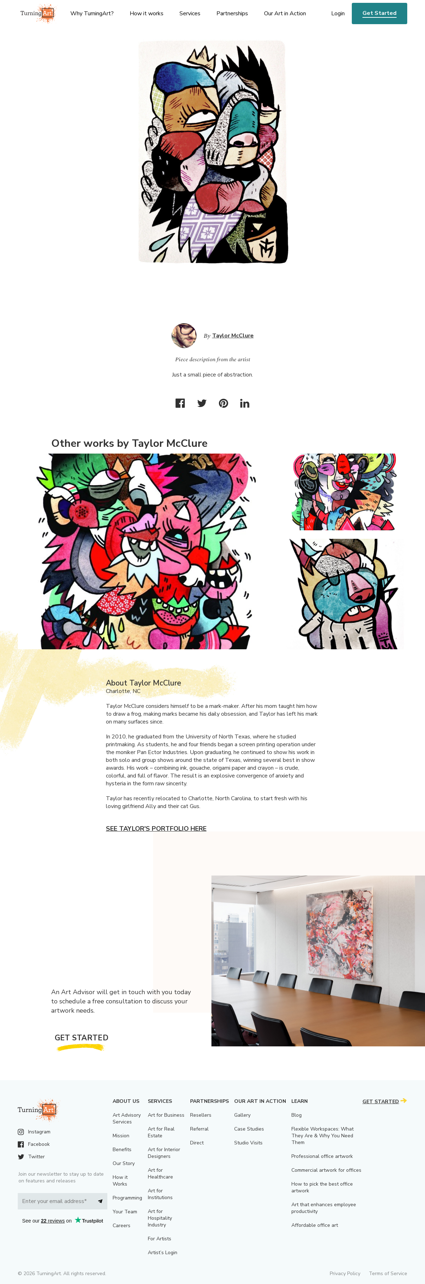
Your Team (125, 1211)
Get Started (379, 13)
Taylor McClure (233, 336)
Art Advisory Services (127, 1118)
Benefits (122, 1149)
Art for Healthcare (160, 1173)
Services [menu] (189, 13)
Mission (121, 1135)
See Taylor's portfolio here (156, 828)
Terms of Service (388, 1273)
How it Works (120, 1180)
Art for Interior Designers (164, 1153)
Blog (296, 1115)
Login (338, 13)
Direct (197, 1142)
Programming (127, 1197)
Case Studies (249, 1129)
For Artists (159, 1238)
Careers (121, 1225)
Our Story (124, 1163)
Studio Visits (248, 1142)
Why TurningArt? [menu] (92, 13)
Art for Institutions (160, 1194)
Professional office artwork (322, 1156)
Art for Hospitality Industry (160, 1218)
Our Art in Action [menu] (285, 13)
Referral (199, 1129)
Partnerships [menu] (232, 13)
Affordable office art (314, 1225)
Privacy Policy (345, 1273)
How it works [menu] (146, 13)
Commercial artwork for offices (326, 1170)
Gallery (242, 1115)
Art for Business (166, 1115)
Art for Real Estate (161, 1132)
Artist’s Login (162, 1252)
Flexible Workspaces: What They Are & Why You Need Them (322, 1136)
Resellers (200, 1115)
